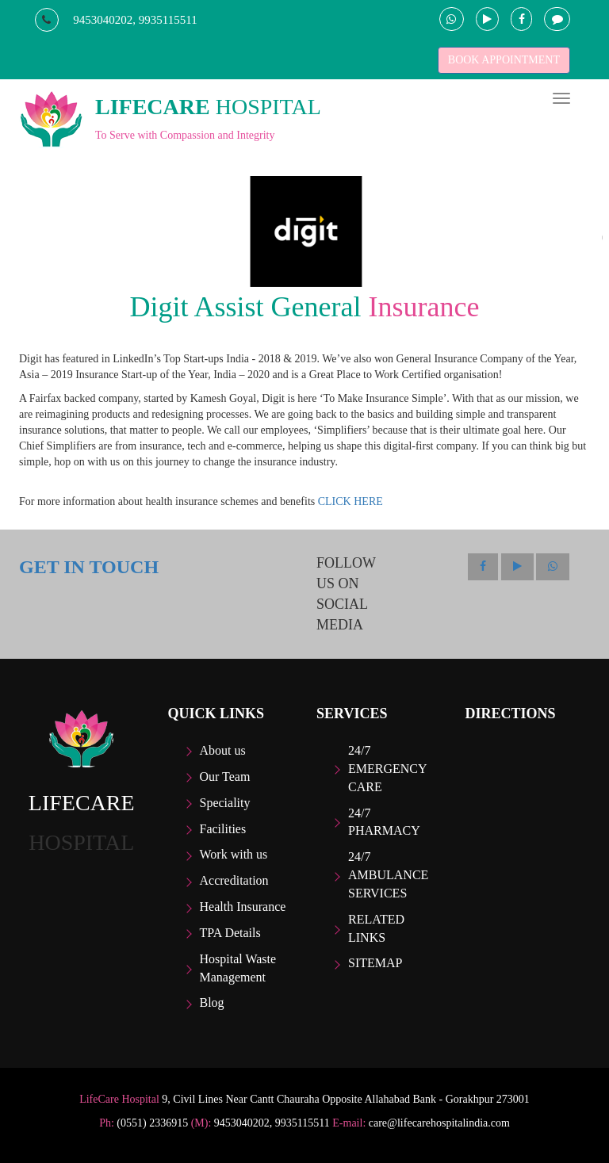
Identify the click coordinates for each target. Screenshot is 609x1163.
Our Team (225, 776)
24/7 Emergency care (387, 769)
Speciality (225, 802)
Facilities (223, 829)
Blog (212, 1002)
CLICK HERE (350, 501)
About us (223, 750)
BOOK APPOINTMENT (504, 60)
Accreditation (234, 880)
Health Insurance (243, 906)
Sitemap (375, 963)
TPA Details (230, 932)
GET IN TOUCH (89, 567)
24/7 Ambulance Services (388, 875)
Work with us (234, 854)
